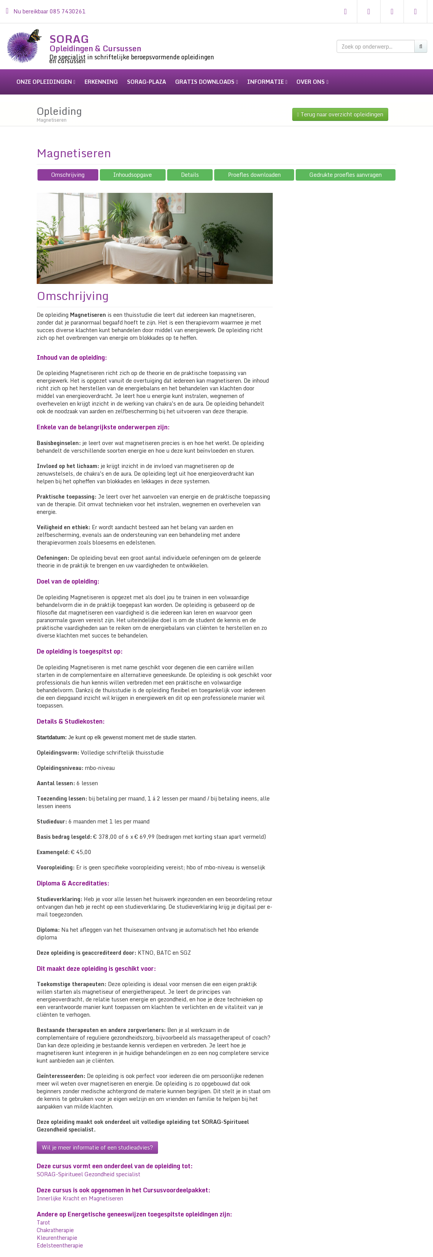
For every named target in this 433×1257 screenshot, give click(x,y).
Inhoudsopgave (132, 167)
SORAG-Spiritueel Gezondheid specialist (88, 1166)
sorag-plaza (146, 81)
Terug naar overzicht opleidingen (340, 106)
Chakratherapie (55, 1222)
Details (190, 167)
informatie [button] (267, 81)
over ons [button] (312, 81)
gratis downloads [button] (206, 81)
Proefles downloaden (254, 167)
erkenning (101, 81)
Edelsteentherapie (60, 1237)
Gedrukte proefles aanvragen (345, 167)
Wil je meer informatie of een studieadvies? (97, 1139)
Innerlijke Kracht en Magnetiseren (80, 1190)
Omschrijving (68, 167)
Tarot (43, 1214)
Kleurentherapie (57, 1230)
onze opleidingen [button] (45, 81)
